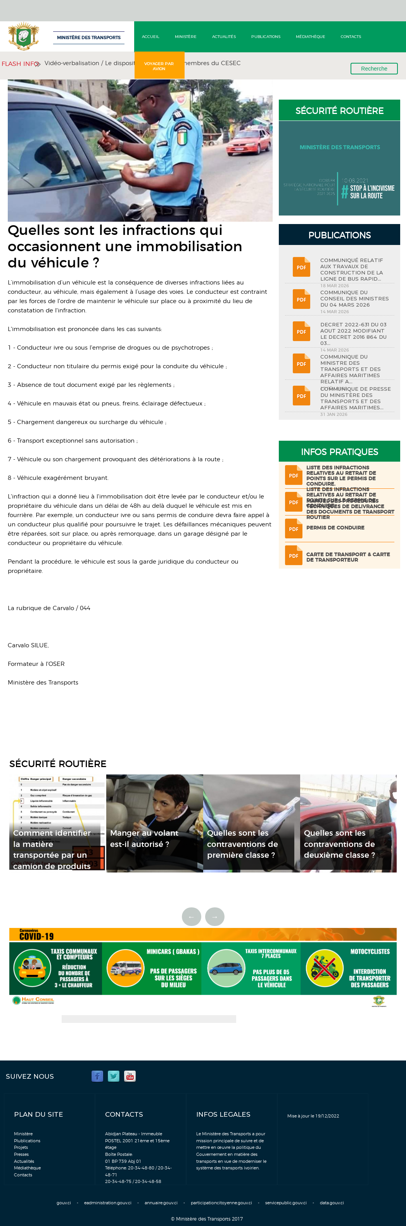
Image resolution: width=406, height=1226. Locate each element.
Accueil (150, 36)
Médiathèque (310, 36)
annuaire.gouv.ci (161, 1203)
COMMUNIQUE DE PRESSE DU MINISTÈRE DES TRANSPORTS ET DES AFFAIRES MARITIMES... (355, 398)
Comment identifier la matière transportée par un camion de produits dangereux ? (52, 855)
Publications (265, 36)
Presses (21, 1154)
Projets (21, 1147)
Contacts (351, 36)
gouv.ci (64, 1203)
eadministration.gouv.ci (107, 1203)
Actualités (224, 36)
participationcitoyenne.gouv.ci (221, 1203)
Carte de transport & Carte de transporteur (348, 557)
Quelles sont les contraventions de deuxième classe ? (339, 844)
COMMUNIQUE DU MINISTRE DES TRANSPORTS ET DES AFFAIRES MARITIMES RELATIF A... (350, 369)
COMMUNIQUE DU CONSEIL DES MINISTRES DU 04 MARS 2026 (354, 298)
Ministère (186, 36)
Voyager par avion (159, 66)
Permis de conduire (335, 528)
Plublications (27, 1141)
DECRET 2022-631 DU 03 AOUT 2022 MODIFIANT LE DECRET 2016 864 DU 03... (353, 333)
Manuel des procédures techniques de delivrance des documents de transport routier (350, 509)
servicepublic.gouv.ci (286, 1203)
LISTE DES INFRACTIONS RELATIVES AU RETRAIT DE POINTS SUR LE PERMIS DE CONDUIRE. (341, 476)
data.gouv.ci (332, 1203)
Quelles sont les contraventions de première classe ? (242, 844)
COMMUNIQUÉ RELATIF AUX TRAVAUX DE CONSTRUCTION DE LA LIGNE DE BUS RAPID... (351, 269)
